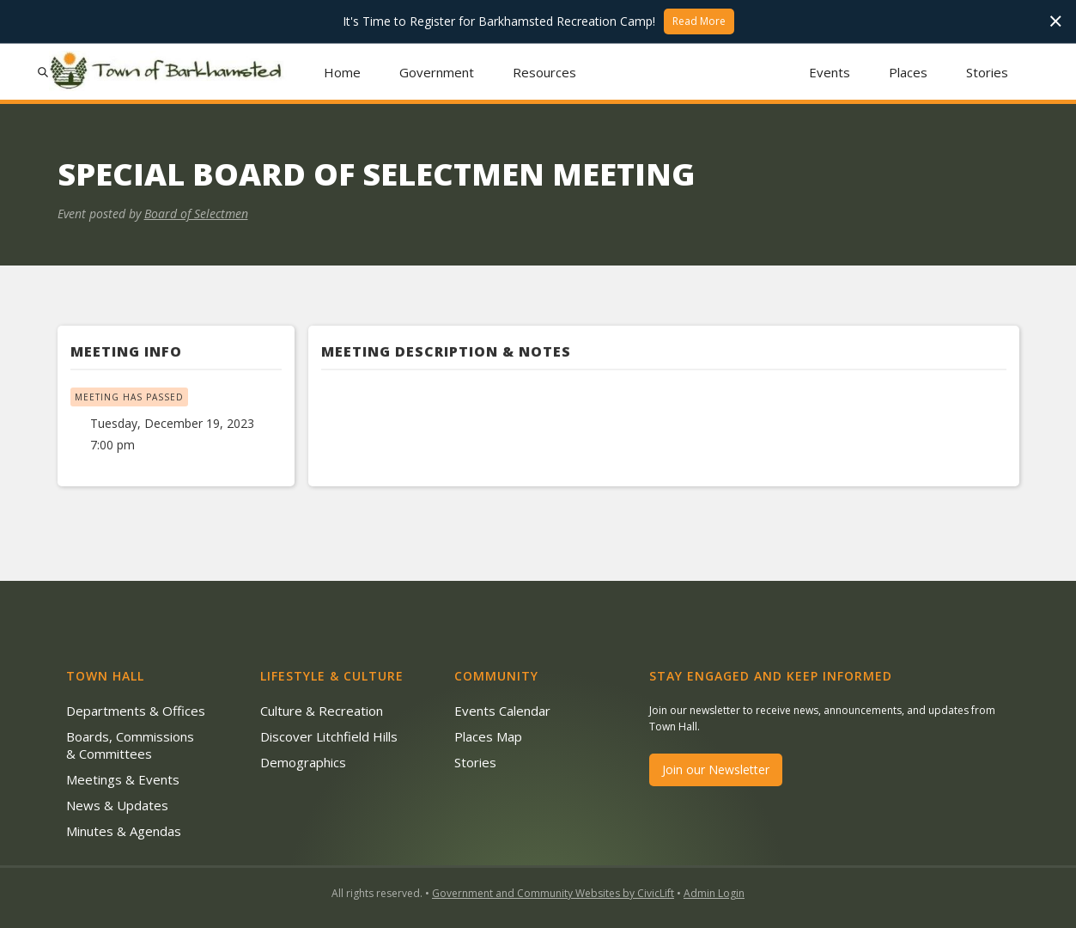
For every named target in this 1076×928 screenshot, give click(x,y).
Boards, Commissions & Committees (130, 745)
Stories (987, 72)
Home (342, 72)
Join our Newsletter (715, 769)
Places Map (488, 736)
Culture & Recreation (321, 710)
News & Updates (117, 805)
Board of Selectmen (196, 213)
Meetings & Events (122, 779)
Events (829, 72)
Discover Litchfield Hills (329, 736)
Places (908, 72)
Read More (699, 21)
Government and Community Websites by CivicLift (553, 893)
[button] (436, 72)
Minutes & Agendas (123, 830)
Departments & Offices (135, 710)
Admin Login (714, 893)
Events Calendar (502, 710)
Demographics (303, 762)
